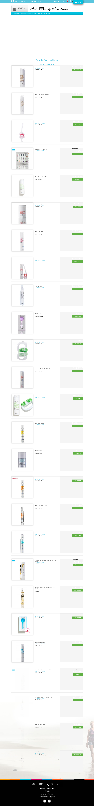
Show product (77, 69)
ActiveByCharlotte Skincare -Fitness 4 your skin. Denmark (31, 14)
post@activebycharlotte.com (48, 796)
